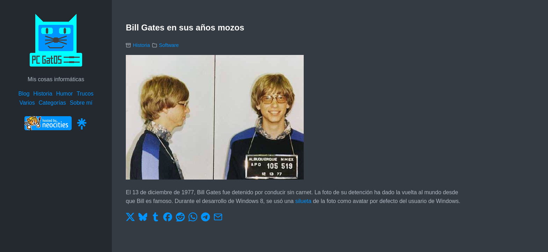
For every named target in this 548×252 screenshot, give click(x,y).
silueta (303, 201)
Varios (27, 103)
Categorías (52, 103)
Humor (64, 94)
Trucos (85, 94)
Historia (42, 94)
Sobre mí (81, 103)
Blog (23, 94)
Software (169, 45)
